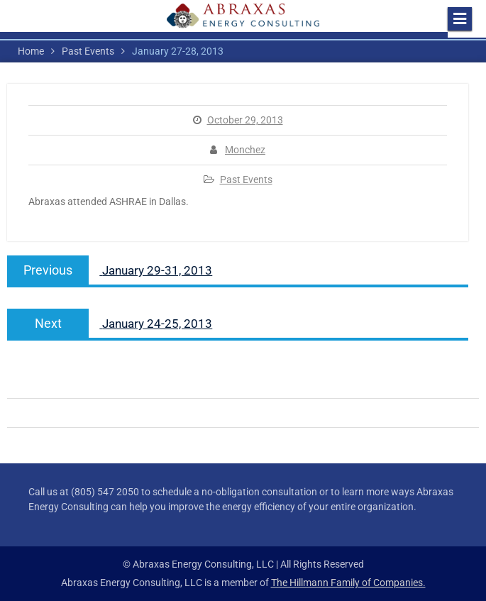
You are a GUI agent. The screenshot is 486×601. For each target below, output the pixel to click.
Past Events (246, 179)
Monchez (245, 149)
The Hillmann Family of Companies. (348, 582)
